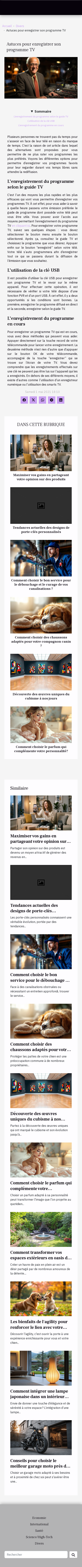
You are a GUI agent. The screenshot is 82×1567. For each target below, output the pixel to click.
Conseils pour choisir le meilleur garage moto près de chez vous (39, 1466)
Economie (39, 1518)
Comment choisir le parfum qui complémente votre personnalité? (41, 749)
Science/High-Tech (39, 1537)
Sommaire (43, 111)
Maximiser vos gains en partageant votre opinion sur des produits (41, 477)
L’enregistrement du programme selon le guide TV (41, 116)
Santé (39, 1531)
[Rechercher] (36, 1554)
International (39, 1524)
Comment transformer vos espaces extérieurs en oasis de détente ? (40, 1258)
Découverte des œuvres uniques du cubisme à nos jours (41, 696)
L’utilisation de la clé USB (41, 120)
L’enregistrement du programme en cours (41, 125)
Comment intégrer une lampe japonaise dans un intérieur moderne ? (39, 1396)
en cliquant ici (21, 225)
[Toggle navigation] (7, 7)
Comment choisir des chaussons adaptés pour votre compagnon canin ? (41, 641)
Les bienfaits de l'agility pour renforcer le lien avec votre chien (39, 1327)
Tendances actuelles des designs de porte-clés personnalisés (41, 529)
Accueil (7, 26)
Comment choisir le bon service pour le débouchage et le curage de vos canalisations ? (41, 584)
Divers (20, 26)
